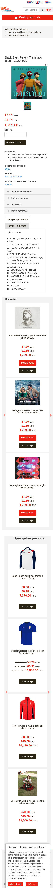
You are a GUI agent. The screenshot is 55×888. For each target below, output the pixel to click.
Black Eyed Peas (13, 176)
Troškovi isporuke (17, 198)
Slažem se (31, 884)
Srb (30, 2)
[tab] (27, 191)
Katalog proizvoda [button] (27, 17)
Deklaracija (14, 204)
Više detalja (27, 370)
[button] (3, 413)
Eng (39, 2)
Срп (48, 2)
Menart (8, 184)
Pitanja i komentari (16, 225)
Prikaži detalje (15, 884)
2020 (7, 169)
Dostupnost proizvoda (19, 191)
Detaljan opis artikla (17, 219)
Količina (8, 130)
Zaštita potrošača (17, 211)
